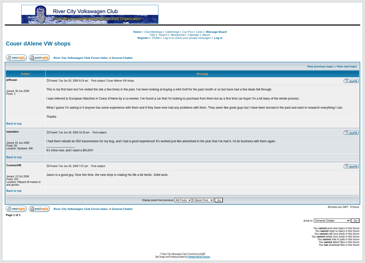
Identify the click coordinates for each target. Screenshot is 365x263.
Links (199, 31)
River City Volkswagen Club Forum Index (80, 57)
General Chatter (122, 57)
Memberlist (178, 34)
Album (206, 34)
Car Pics (187, 31)
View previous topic (320, 66)
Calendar (193, 34)
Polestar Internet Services (199, 256)
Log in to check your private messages (187, 37)
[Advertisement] (267, 14)
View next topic (347, 66)
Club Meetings (153, 31)
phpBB (202, 254)
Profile (156, 37)
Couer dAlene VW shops (38, 43)
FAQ (152, 34)
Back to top (14, 123)
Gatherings (172, 31)
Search (163, 34)
